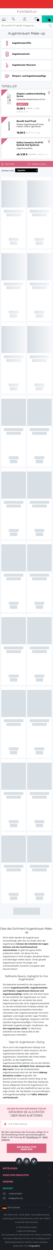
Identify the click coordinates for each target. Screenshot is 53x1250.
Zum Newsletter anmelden (26, 1148)
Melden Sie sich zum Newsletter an (26, 1112)
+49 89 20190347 (15, 1193)
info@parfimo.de (15, 1198)
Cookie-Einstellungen (26, 1231)
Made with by (26, 1245)
